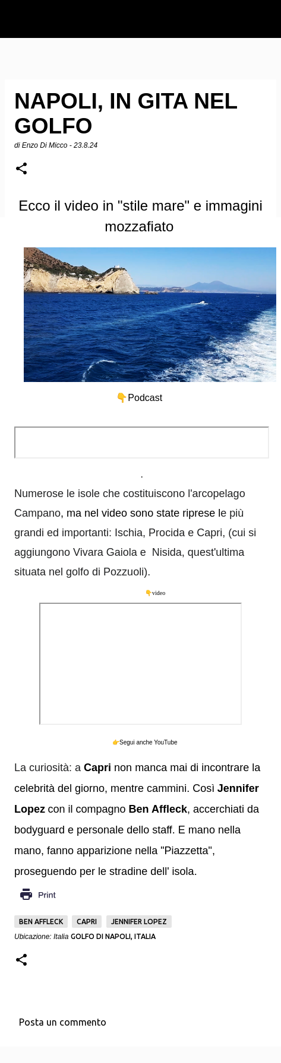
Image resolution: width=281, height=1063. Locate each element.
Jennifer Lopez (139, 921)
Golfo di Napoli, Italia (113, 936)
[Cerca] (264, 19)
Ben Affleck (41, 921)
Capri (87, 921)
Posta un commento (62, 1022)
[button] (21, 169)
